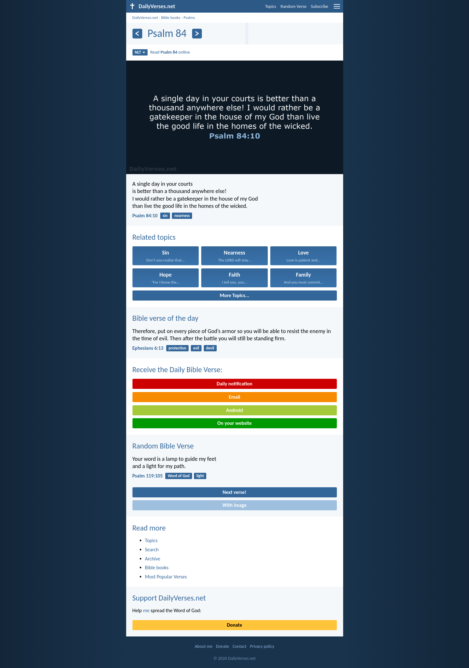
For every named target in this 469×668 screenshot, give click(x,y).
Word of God (179, 475)
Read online (170, 52)
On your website (234, 423)
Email (234, 397)
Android (234, 410)
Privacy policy (262, 646)
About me (203, 646)
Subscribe (319, 6)
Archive (152, 559)
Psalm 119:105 (147, 476)
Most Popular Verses (166, 577)
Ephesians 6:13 (148, 348)
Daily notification (234, 384)
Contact (239, 646)
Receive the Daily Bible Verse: (177, 369)
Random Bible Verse (163, 445)
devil (210, 348)
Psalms (189, 17)
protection (177, 348)
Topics (270, 6)
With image (234, 505)
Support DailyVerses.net (169, 597)
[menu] (337, 8)
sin (165, 215)
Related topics (154, 237)
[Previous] (137, 33)
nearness (182, 215)
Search (152, 550)
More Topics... (234, 295)
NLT (140, 52)
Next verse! (234, 492)
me (146, 610)
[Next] (197, 33)
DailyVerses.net (145, 17)
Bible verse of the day (165, 318)
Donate (234, 625)
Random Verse (294, 6)
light (200, 475)
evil (196, 348)
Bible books (170, 17)
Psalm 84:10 (145, 216)
